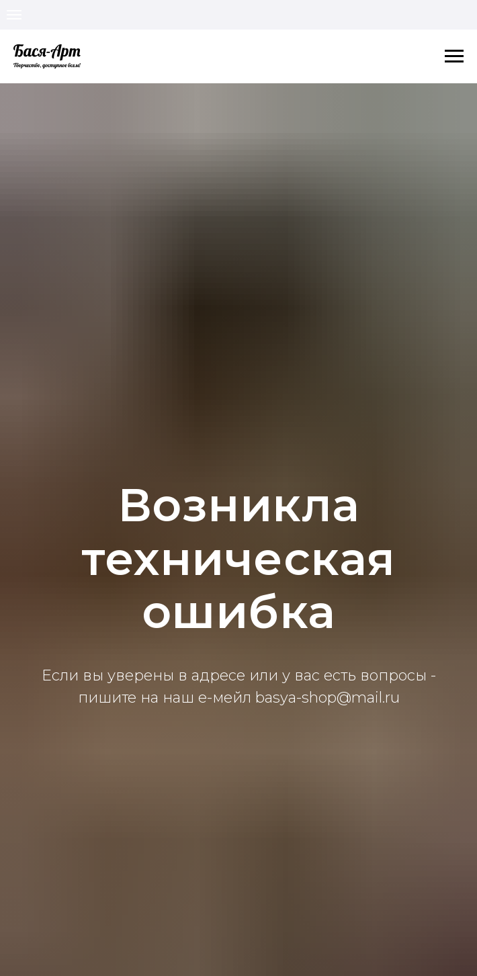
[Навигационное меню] (14, 14)
